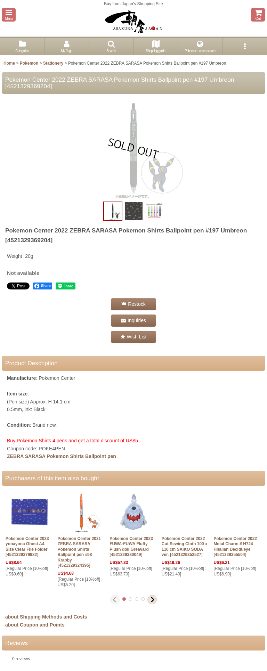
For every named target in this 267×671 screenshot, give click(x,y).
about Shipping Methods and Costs (46, 617)
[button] (9, 15)
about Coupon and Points (35, 625)
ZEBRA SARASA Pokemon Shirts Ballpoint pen (61, 456)
